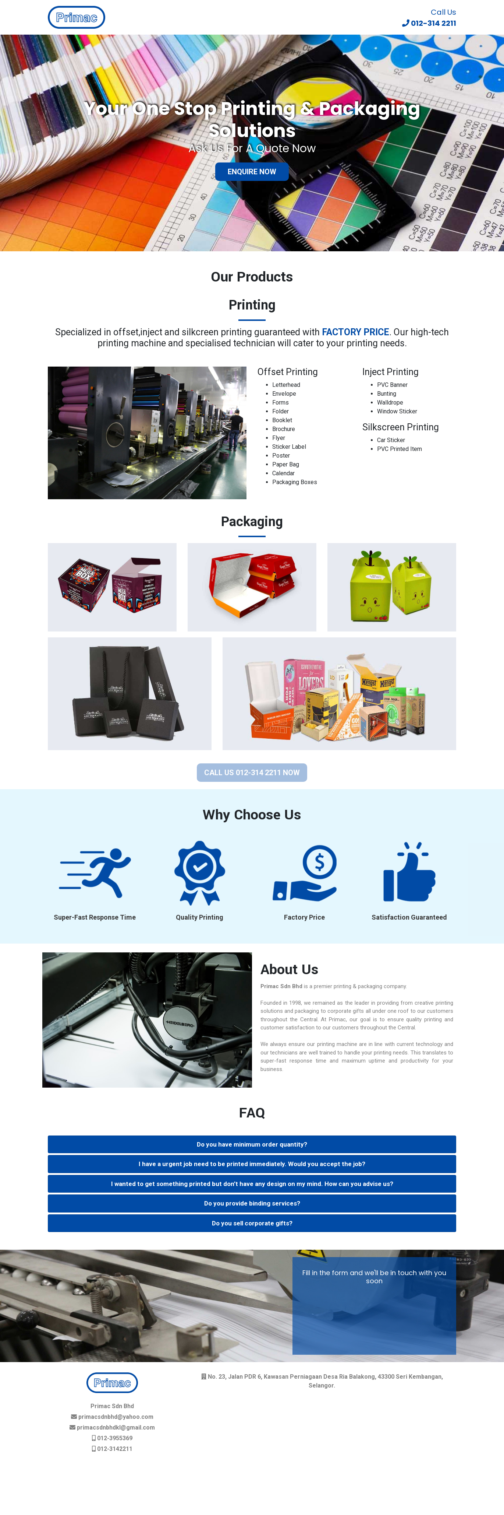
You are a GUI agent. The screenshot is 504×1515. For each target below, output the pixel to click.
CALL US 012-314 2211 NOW (252, 772)
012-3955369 (114, 1438)
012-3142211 (114, 1448)
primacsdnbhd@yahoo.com (115, 1416)
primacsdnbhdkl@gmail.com (115, 1427)
